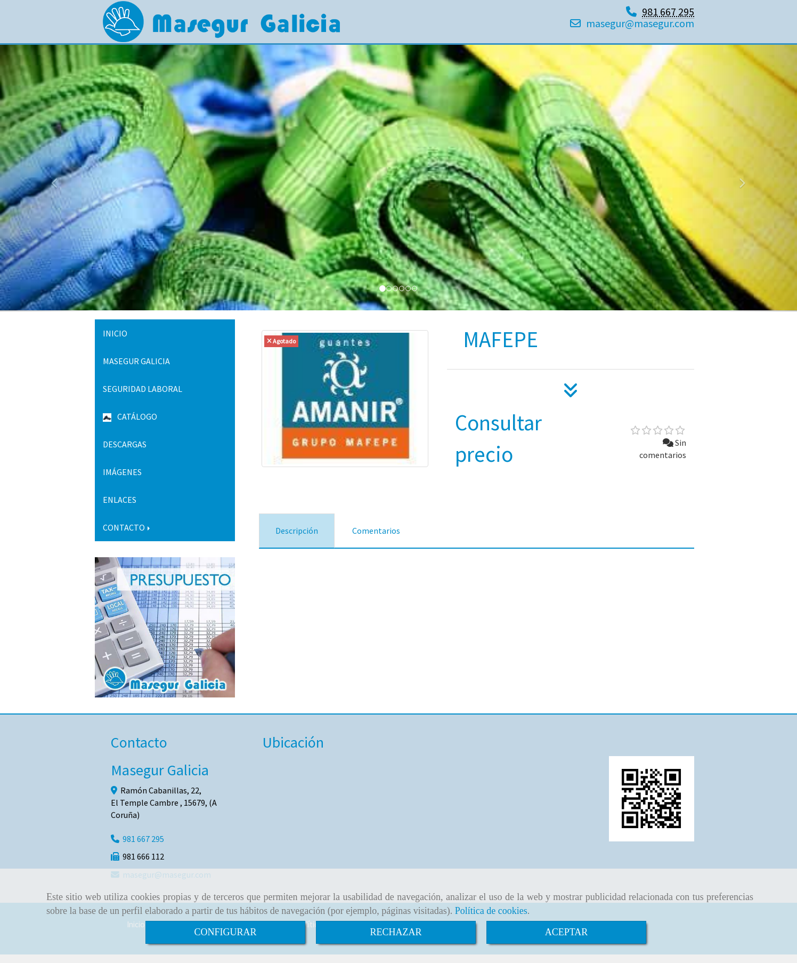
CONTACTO (127, 536)
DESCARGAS (125, 452)
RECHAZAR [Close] (395, 932)
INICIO (115, 341)
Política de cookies (491, 910)
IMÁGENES (122, 480)
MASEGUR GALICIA (136, 369)
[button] (59, 186)
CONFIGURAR (225, 932)
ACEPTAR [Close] (566, 932)
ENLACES (119, 508)
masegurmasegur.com (640, 27)
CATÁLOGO (130, 425)
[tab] (297, 539)
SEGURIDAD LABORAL (142, 397)
